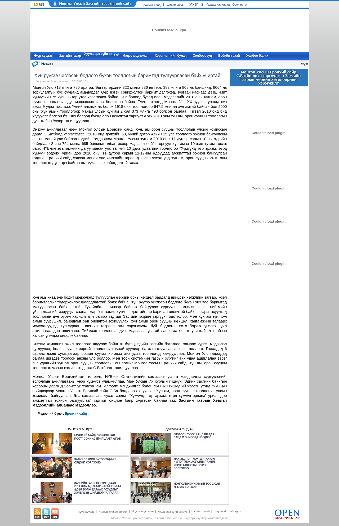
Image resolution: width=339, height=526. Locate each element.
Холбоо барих (257, 56)
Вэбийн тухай (229, 56)
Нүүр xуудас (43, 56)
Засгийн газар (70, 56)
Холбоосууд (202, 56)
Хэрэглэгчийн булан (171, 56)
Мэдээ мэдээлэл (135, 56)
